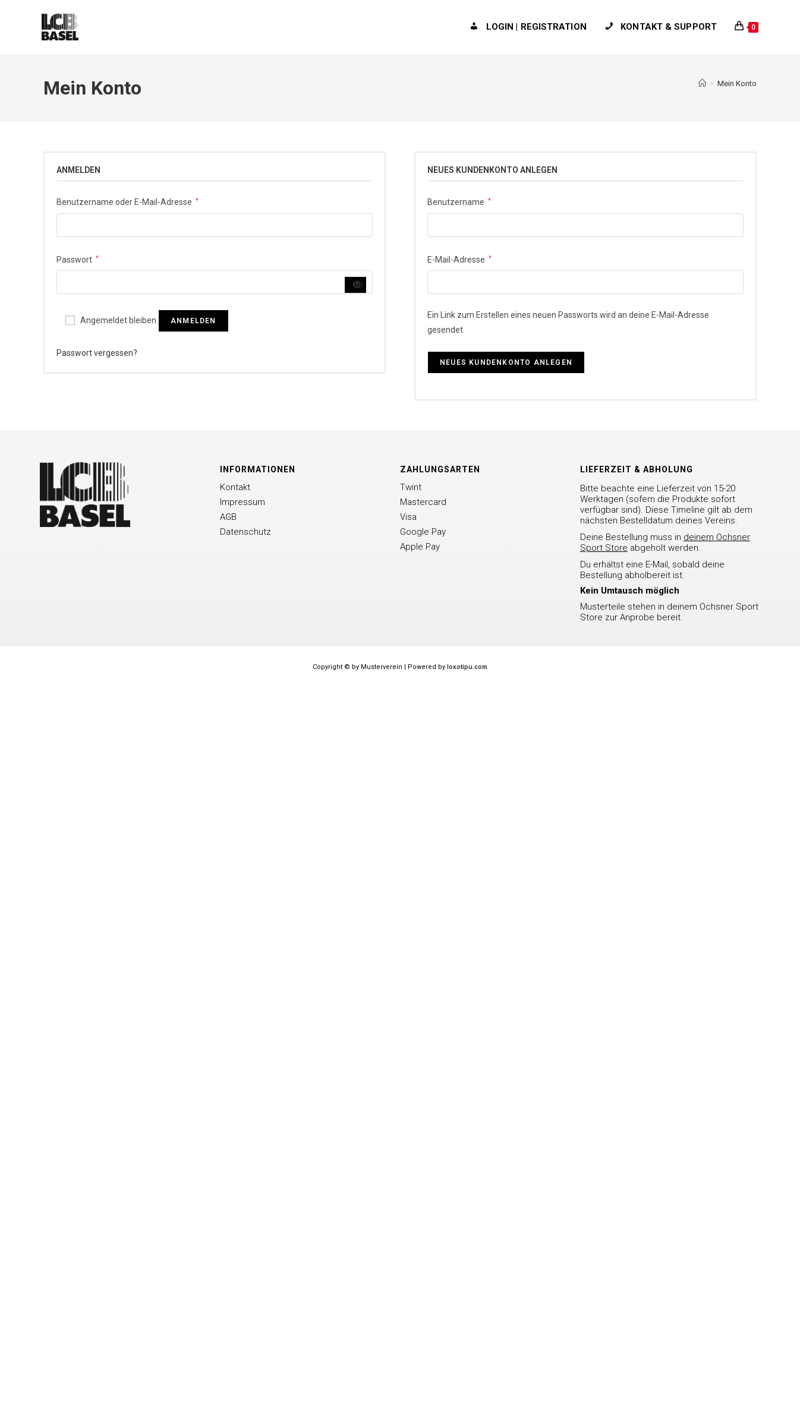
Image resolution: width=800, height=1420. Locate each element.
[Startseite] (702, 83)
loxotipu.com (467, 667)
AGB (228, 517)
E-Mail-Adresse (459, 258)
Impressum (242, 502)
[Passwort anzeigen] (355, 285)
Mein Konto (737, 83)
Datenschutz (245, 531)
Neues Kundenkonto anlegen (506, 362)
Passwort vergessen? (96, 353)
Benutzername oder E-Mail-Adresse (127, 201)
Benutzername (459, 201)
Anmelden (193, 321)
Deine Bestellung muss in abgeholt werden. (665, 542)
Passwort (77, 258)
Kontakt (235, 487)
